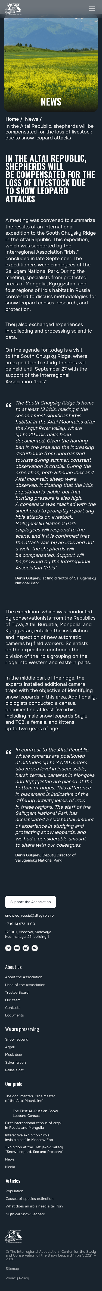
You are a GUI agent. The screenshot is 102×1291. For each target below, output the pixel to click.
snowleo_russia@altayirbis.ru (29, 915)
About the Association (23, 977)
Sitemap (12, 1268)
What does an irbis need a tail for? (34, 1206)
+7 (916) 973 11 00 (20, 924)
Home (12, 119)
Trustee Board (17, 992)
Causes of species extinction (30, 1198)
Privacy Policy (17, 1278)
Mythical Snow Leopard (25, 1214)
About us (13, 966)
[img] (13, 9)
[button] (92, 9)
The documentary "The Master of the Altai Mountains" (30, 1098)
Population (14, 1191)
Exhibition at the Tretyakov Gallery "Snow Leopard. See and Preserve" (34, 1149)
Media (10, 1167)
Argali (10, 1047)
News (31, 119)
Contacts (12, 1007)
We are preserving (22, 1028)
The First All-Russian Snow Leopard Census (35, 1113)
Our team (12, 1000)
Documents (14, 1015)
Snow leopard (16, 1039)
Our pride (13, 1083)
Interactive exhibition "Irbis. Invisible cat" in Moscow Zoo (29, 1137)
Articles (13, 1180)
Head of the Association (25, 985)
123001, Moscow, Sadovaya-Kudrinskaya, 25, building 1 (29, 934)
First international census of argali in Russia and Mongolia (33, 1125)
